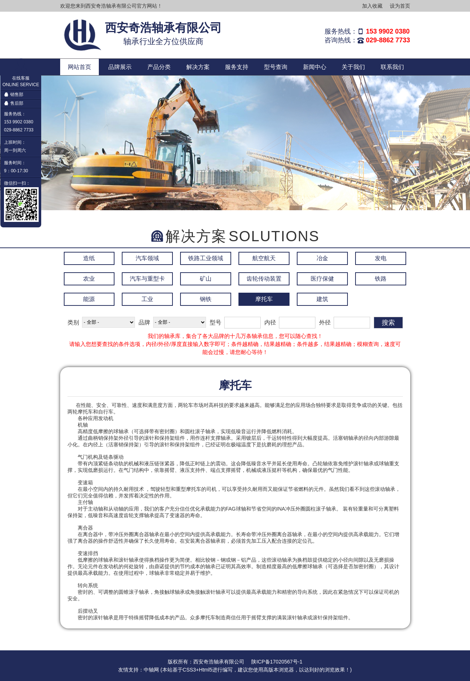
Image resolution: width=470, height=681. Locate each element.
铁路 (381, 279)
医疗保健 (322, 279)
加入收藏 (372, 6)
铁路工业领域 (205, 258)
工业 (147, 299)
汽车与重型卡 (147, 279)
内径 (270, 322)
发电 (381, 258)
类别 (73, 322)
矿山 (205, 279)
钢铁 (205, 299)
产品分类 (159, 67)
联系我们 (392, 67)
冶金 (322, 258)
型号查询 (275, 67)
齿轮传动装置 (263, 279)
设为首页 (400, 6)
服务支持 (236, 67)
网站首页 (79, 67)
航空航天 (264, 258)
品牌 (144, 322)
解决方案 (198, 67)
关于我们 (353, 67)
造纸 (89, 258)
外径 (325, 322)
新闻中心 (314, 67)
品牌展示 (120, 67)
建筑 (322, 299)
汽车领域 (147, 258)
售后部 (13, 103)
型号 (215, 322)
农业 (89, 279)
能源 (89, 299)
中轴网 (151, 670)
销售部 (13, 95)
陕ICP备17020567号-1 (276, 662)
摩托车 (264, 299)
